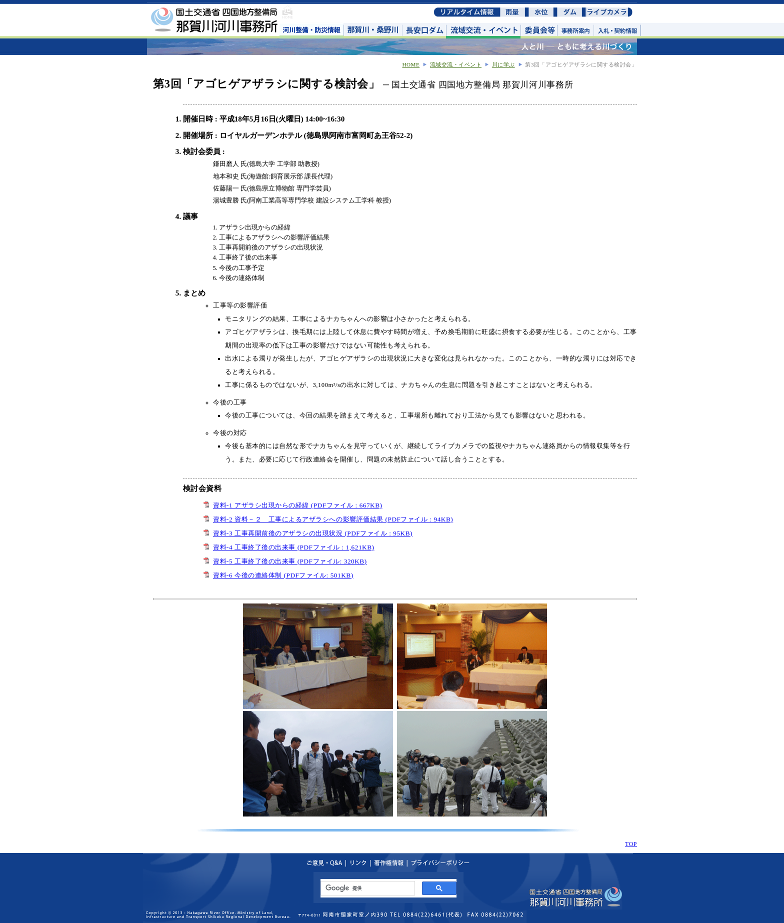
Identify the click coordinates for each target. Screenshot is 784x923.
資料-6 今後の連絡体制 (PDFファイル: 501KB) (283, 575)
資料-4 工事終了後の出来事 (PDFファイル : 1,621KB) (293, 547)
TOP (631, 844)
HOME (411, 65)
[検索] (367, 888)
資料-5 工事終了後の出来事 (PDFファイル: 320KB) (290, 561)
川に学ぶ (503, 65)
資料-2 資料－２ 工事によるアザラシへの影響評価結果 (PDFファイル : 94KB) (333, 519)
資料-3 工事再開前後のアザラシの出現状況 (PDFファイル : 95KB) (312, 533)
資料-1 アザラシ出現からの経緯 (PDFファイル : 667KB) (297, 505)
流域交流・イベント (456, 65)
